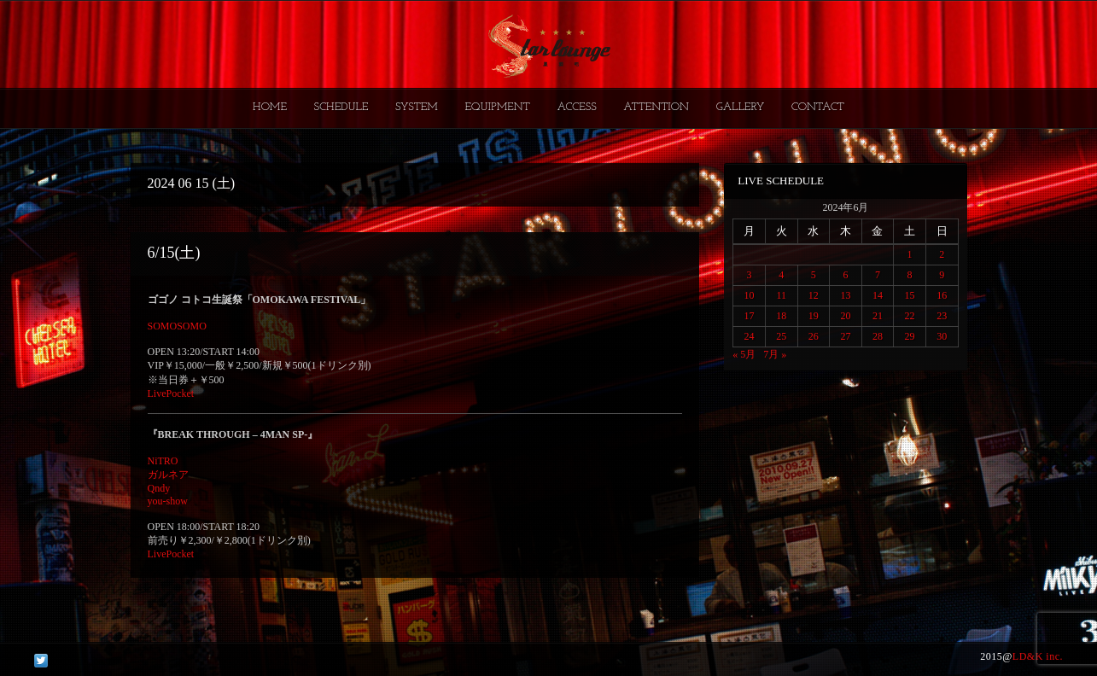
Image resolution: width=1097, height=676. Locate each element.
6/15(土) (174, 252)
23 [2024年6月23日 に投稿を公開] (942, 316)
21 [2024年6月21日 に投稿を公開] (877, 316)
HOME (270, 107)
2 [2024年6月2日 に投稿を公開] (941, 254)
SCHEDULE (340, 107)
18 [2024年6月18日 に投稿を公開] (781, 316)
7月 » (774, 354)
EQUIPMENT (496, 107)
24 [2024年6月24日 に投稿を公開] (749, 336)
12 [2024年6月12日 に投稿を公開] (813, 295)
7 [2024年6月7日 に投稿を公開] (877, 275)
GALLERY (740, 107)
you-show (168, 501)
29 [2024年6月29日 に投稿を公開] (910, 336)
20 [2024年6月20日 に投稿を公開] (845, 316)
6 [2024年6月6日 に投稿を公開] (845, 275)
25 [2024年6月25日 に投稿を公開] (781, 336)
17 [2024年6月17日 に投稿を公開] (749, 316)
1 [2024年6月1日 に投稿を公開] (910, 254)
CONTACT (817, 107)
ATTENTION (656, 107)
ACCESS (576, 107)
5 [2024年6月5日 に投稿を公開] (813, 275)
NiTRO (163, 461)
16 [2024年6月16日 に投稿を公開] (942, 295)
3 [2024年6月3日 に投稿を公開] (749, 275)
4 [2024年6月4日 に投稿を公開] (781, 275)
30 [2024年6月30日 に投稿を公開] (942, 336)
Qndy (159, 488)
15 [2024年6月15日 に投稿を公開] (910, 295)
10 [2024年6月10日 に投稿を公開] (749, 295)
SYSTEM (416, 107)
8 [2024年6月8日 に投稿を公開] (910, 275)
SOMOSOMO (177, 326)
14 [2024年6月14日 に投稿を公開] (877, 295)
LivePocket (171, 393)
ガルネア (168, 475)
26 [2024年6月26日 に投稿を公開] (813, 336)
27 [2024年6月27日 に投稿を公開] (845, 336)
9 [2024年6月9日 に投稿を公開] (941, 275)
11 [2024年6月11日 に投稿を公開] (781, 295)
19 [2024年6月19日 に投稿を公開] (813, 316)
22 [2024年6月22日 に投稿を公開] (910, 316)
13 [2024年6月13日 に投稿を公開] (845, 295)
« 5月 (744, 354)
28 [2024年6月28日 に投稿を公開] (877, 336)
